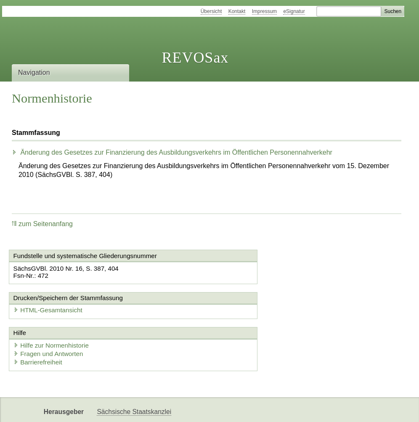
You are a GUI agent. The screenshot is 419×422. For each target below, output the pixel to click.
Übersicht (211, 11)
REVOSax (195, 57)
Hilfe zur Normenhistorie (54, 311)
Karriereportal (116, 408)
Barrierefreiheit (41, 328)
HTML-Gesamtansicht (255, 268)
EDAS (154, 408)
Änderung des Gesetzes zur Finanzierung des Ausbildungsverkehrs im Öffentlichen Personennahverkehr (172, 152)
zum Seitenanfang (42, 223)
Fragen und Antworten (51, 320)
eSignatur (294, 11)
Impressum (264, 11)
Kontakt (237, 11)
